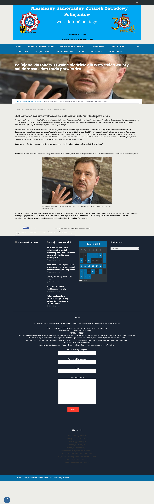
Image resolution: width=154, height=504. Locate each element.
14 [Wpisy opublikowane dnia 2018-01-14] (104, 261)
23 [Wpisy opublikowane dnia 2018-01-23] (85, 271)
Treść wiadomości (77, 390)
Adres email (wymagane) (77, 360)
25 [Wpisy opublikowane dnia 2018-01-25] (93, 271)
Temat (77, 369)
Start (18, 46)
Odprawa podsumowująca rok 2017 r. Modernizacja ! (72, 228)
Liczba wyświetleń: (73, 460)
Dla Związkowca (98, 46)
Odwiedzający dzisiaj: (76, 442)
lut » (85, 280)
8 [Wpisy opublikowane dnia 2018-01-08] (81, 261)
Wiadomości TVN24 (28, 242)
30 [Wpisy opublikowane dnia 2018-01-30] (85, 276)
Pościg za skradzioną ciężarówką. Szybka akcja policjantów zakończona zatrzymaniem (58, 300)
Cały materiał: (83, 218)
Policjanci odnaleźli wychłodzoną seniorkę (56, 287)
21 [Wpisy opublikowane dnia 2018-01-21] (104, 266)
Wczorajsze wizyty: (76, 445)
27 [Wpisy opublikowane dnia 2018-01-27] (101, 271)
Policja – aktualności (60, 242)
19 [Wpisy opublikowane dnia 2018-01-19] (97, 266)
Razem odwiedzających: (73, 463)
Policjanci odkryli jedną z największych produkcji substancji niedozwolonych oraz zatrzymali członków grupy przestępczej (61, 253)
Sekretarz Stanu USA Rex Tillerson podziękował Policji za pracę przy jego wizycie (41, 233)
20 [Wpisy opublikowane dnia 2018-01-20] (101, 266)
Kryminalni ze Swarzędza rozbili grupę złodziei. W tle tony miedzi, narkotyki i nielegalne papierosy (61, 267)
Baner (19, 109)
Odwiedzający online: (76, 436)
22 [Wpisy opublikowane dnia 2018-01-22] (81, 271)
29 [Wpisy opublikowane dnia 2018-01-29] (81, 276)
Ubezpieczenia (118, 46)
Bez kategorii (25, 109)
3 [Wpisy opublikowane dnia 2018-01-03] (89, 255)
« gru (81, 280)
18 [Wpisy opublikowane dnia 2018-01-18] (93, 266)
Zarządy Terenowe (64, 51)
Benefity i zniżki (115, 51)
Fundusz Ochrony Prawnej (72, 46)
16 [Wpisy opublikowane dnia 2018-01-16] (85, 266)
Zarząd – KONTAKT (42, 51)
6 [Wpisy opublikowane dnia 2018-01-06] (100, 255)
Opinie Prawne (22, 51)
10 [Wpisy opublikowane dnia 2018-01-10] (89, 261)
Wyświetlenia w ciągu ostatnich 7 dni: (75, 451)
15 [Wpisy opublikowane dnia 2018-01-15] (81, 266)
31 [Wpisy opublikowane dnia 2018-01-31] (89, 276)
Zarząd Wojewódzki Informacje (40, 109)
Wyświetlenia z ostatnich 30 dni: (75, 454)
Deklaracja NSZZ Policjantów (40, 46)
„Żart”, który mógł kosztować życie (59, 278)
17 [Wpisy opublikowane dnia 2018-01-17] (89, 266)
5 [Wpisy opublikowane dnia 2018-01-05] (96, 255)
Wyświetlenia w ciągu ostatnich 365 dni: (73, 457)
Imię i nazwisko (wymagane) (77, 351)
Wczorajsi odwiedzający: (76, 448)
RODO (81, 51)
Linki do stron (96, 51)
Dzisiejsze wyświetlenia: (76, 439)
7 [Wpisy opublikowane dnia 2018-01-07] (104, 255)
